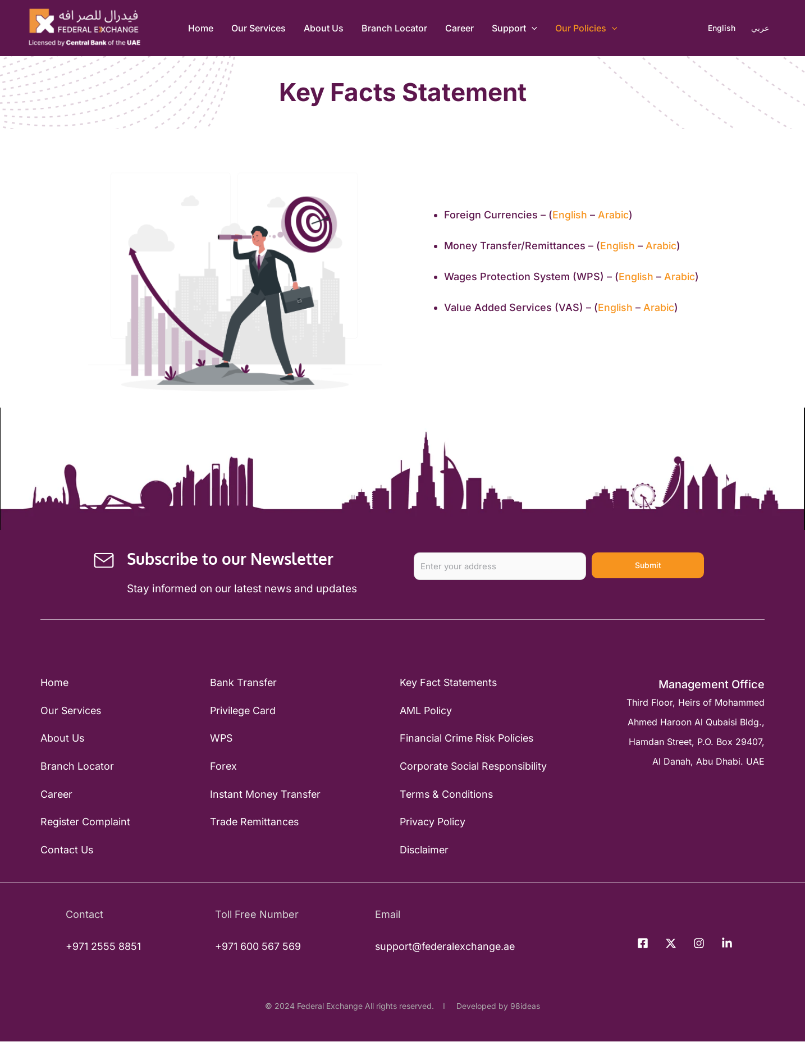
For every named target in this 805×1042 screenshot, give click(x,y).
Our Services (258, 28)
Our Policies (586, 28)
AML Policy (425, 710)
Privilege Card (243, 710)
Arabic (614, 215)
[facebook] (644, 944)
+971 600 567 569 (256, 947)
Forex (223, 767)
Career (459, 28)
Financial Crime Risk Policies (467, 738)
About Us (324, 28)
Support (514, 28)
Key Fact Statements (449, 683)
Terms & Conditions (446, 795)
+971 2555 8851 (103, 947)
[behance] (728, 944)
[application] (531, 28)
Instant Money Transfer (265, 795)
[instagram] (700, 944)
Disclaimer (424, 850)
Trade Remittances (254, 822)
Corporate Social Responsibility (474, 767)
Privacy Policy (432, 822)
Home (200, 28)
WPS (221, 738)
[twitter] (672, 944)
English (570, 215)
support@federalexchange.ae (443, 947)
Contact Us (67, 850)
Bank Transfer (243, 683)
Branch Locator (394, 28)
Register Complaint (86, 822)
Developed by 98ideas (496, 1006)
